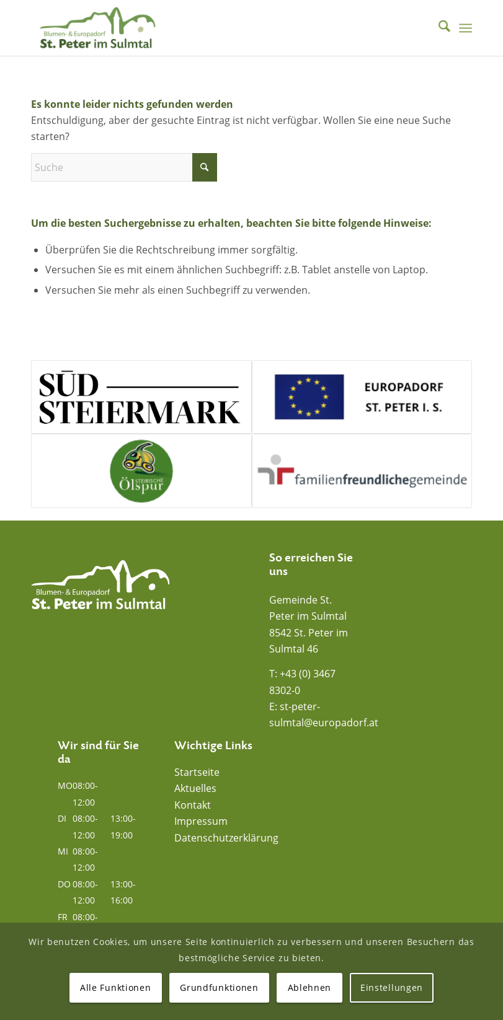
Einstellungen (391, 987)
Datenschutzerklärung (226, 838)
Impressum (201, 821)
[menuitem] (438, 28)
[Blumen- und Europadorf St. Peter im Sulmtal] (97, 28)
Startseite (197, 772)
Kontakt (192, 805)
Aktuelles (195, 788)
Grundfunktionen (219, 987)
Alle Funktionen (115, 987)
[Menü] (465, 28)
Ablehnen (310, 987)
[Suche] (438, 28)
